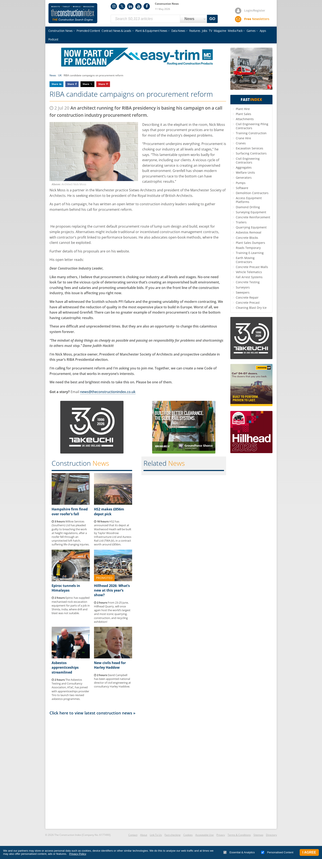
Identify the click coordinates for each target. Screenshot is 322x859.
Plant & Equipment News (151, 31)
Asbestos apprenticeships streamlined (65, 667)
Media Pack (235, 31)
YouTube (138, 6)
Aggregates (244, 167)
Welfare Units (245, 172)
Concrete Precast (248, 303)
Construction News (60, 31)
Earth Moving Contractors (245, 260)
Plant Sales (243, 114)
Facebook (147, 6)
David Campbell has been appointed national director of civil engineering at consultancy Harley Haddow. (112, 681)
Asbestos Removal (248, 232)
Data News (178, 31)
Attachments (245, 119)
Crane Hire (243, 138)
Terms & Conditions (239, 835)
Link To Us (156, 835)
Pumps (241, 183)
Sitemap (258, 835)
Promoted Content (88, 31)
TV (210, 31)
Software (242, 188)
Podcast (53, 39)
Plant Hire (243, 109)
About (143, 835)
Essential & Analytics (239, 852)
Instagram (114, 6)
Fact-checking (173, 835)
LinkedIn (130, 6)
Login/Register (254, 10)
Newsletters (256, 19)
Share (55, 84)
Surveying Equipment (251, 212)
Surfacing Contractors (251, 153)
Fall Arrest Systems (249, 277)
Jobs (204, 31)
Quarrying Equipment (251, 227)
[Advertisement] (138, 772)
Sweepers (243, 292)
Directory (271, 835)
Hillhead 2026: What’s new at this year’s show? (112, 590)
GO (212, 19)
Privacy (220, 835)
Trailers (241, 222)
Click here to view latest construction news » (93, 712)
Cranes (241, 143)
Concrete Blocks (247, 238)
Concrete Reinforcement (253, 217)
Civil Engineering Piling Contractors (252, 126)
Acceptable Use (204, 835)
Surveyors (243, 287)
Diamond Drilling (248, 207)
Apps (263, 31)
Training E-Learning (250, 253)
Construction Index (72, 13)
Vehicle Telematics (249, 272)
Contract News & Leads (116, 31)
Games (251, 31)
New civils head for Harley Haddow (110, 665)
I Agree (309, 852)
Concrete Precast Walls (252, 267)
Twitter (122, 6)
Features (194, 31)
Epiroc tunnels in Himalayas (66, 588)
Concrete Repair (247, 297)
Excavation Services (249, 148)
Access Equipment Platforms (249, 200)
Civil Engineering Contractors (248, 160)
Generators (244, 178)
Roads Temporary (248, 248)
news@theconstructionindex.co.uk (108, 391)
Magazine (220, 31)
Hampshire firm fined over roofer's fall (70, 511)
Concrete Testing (248, 282)
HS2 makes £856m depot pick (109, 511)
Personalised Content (277, 852)
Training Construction (251, 133)
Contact (132, 835)
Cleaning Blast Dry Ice (251, 308)
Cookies (188, 835)
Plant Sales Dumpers (250, 243)
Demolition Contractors (252, 193)
